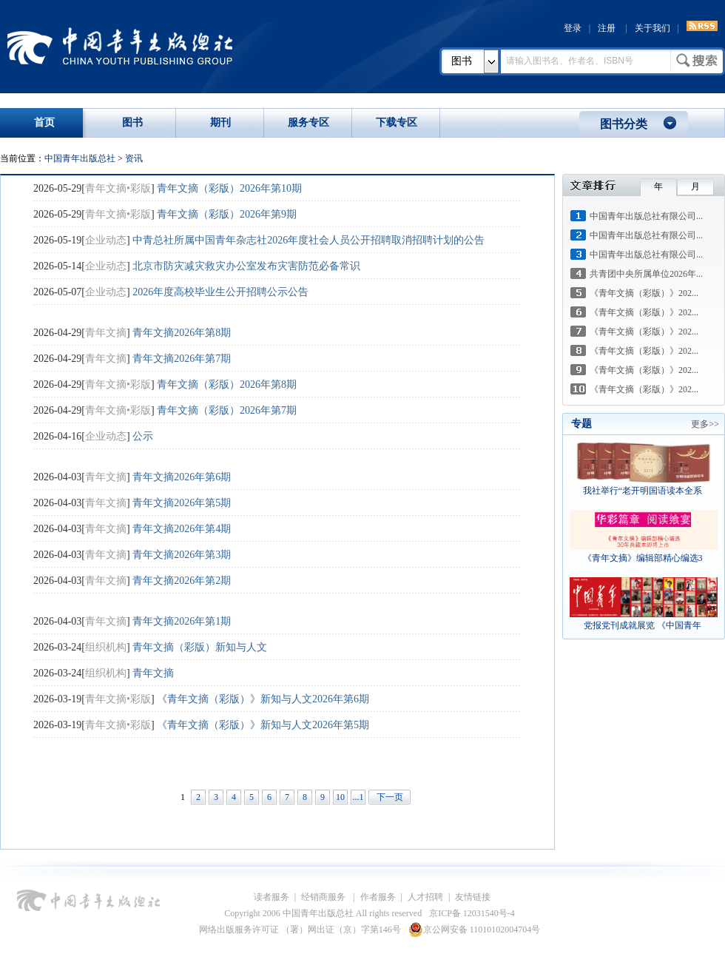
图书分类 (623, 124)
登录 (572, 28)
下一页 (390, 797)
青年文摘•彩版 (118, 188)
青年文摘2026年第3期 (181, 554)
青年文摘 (106, 332)
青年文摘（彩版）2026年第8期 (227, 384)
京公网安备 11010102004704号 (474, 929)
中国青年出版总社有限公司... (646, 216)
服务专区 (308, 122)
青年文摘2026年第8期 (181, 332)
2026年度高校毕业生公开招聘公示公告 (220, 292)
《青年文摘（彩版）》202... (644, 293)
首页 (44, 122)
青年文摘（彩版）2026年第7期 (227, 410)
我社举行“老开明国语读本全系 (643, 490)
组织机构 (106, 647)
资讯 (134, 158)
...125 (358, 798)
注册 (607, 28)
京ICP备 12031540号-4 (472, 913)
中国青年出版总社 (119, 45)
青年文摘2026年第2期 (181, 580)
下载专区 (396, 122)
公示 (142, 436)
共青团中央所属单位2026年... (646, 274)
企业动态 (106, 240)
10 (340, 797)
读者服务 (271, 897)
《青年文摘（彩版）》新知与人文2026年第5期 (263, 724)
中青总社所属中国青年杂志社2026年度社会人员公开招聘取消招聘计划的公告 (308, 240)
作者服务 (378, 897)
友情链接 (472, 897)
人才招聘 (425, 897)
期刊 (220, 122)
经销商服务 (324, 897)
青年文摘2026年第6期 (181, 477)
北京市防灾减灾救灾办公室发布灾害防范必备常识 (246, 266)
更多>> (705, 424)
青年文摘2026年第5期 (181, 502)
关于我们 (652, 28)
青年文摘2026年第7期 (181, 358)
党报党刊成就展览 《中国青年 (644, 625)
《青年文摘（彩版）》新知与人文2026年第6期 (263, 699)
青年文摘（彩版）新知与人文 (199, 647)
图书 (461, 61)
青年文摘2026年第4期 (181, 528)
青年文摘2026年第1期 (181, 621)
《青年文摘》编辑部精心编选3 (644, 558)
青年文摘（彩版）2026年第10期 (229, 188)
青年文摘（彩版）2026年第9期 (227, 214)
